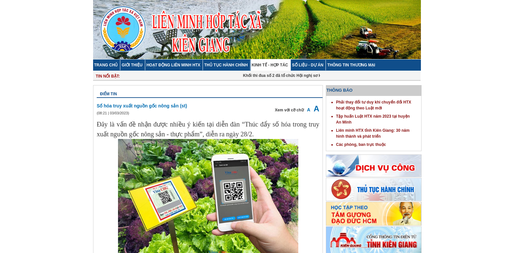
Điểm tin (108, 94)
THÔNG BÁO (339, 90)
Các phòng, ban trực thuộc (361, 144)
